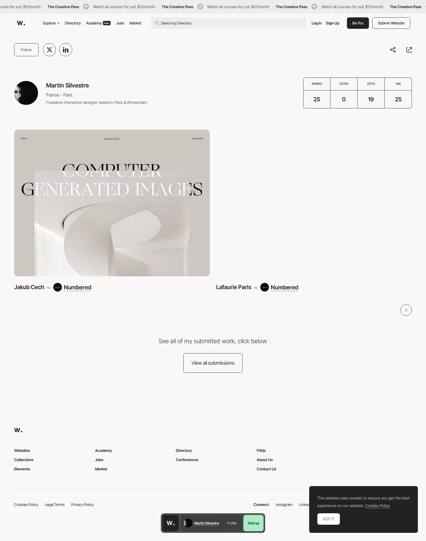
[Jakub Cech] (112, 203)
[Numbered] (72, 287)
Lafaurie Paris (233, 287)
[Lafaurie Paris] (314, 203)
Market (136, 23)
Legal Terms (55, 504)
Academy (98, 23)
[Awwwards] (21, 23)
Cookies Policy (26, 504)
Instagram (284, 504)
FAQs (261, 450)
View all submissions (213, 363)
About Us (265, 459)
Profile (232, 523)
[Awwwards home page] (170, 523)
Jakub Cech (29, 287)
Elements (22, 469)
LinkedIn (306, 504)
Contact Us (266, 469)
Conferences (187, 459)
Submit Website (391, 23)
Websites (22, 450)
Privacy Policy (82, 504)
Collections (23, 459)
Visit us (253, 523)
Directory (73, 23)
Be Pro (358, 23)
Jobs (120, 23)
